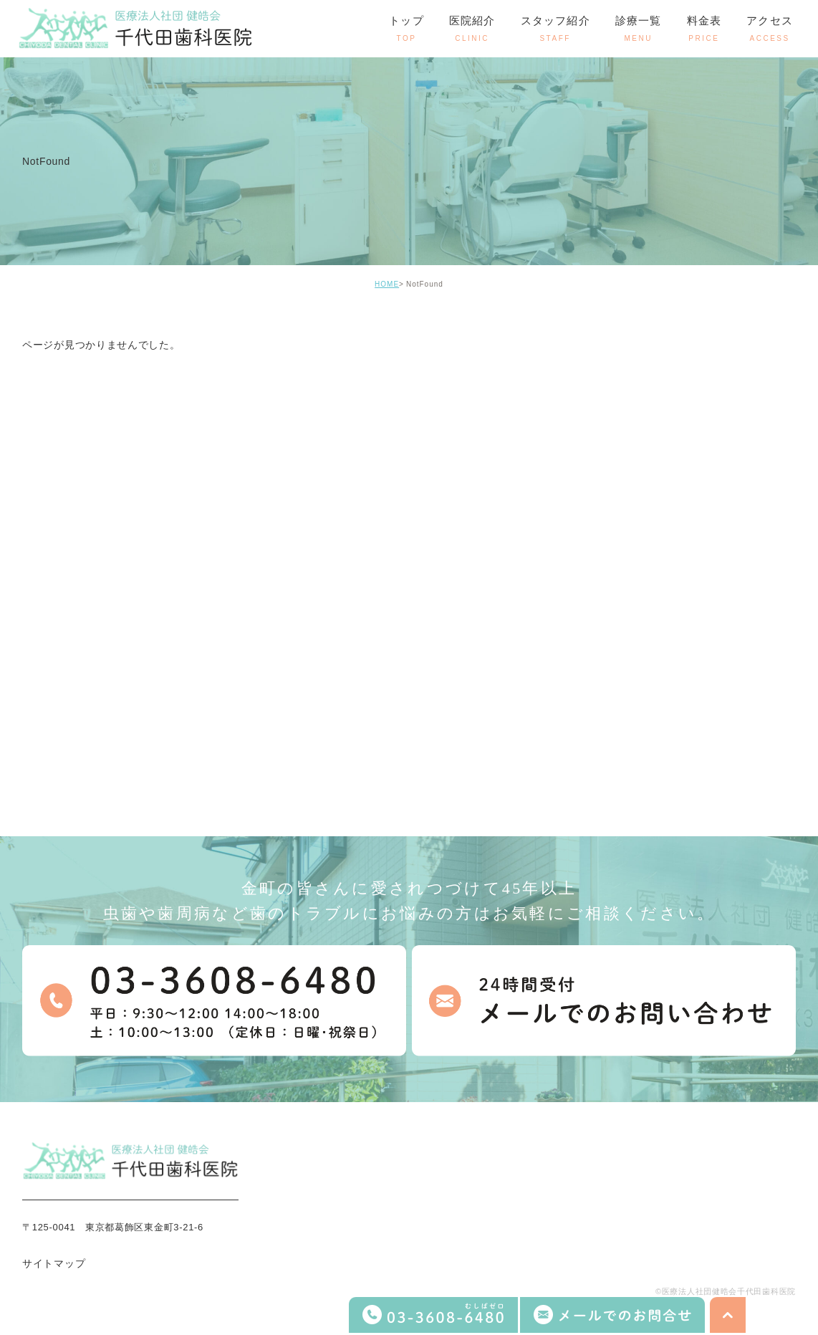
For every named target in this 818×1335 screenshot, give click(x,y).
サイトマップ (53, 1263)
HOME (387, 284)
